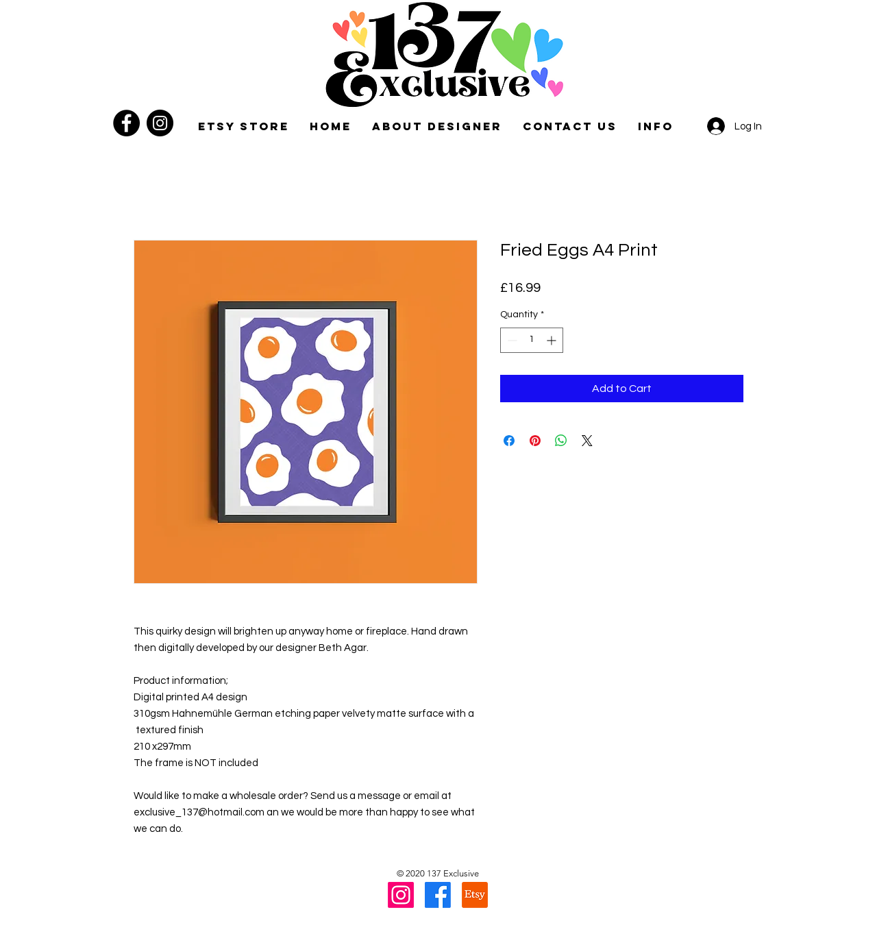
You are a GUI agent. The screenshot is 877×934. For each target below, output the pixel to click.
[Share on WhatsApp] (561, 440)
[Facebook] (126, 123)
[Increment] (552, 340)
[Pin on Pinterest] (535, 440)
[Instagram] (160, 123)
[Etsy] (475, 895)
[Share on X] (587, 440)
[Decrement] (510, 340)
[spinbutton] (531, 340)
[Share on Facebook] (509, 440)
